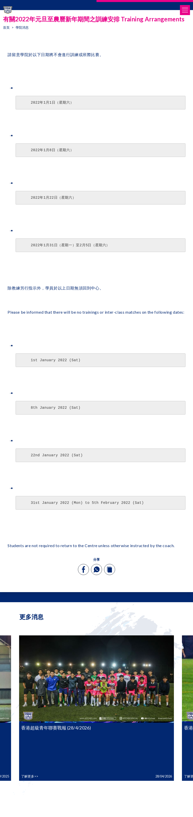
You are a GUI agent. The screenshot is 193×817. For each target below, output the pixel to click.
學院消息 (22, 27)
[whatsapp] (96, 569)
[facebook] (83, 569)
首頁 (6, 27)
